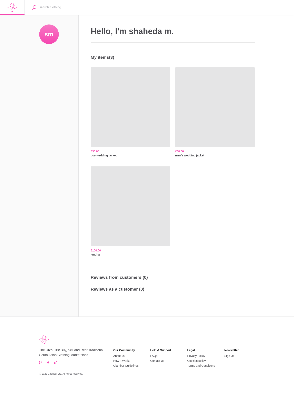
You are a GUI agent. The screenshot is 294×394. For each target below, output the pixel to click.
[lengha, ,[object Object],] (130, 211)
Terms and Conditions (201, 365)
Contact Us (157, 360)
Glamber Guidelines (126, 365)
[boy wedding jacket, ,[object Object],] (130, 112)
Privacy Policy (196, 355)
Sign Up (229, 355)
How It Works (121, 360)
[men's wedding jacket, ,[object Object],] (215, 112)
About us (119, 355)
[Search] (34, 7)
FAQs (153, 355)
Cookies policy (196, 360)
